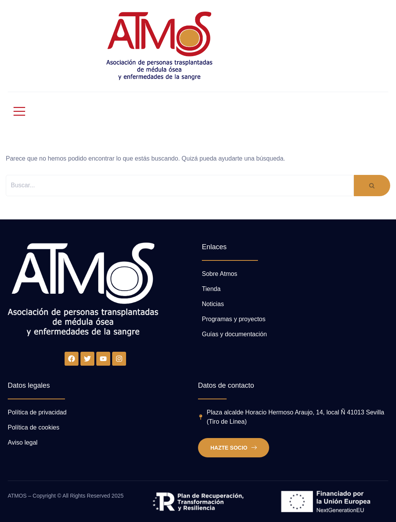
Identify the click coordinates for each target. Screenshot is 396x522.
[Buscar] (180, 185)
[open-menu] (16, 111)
